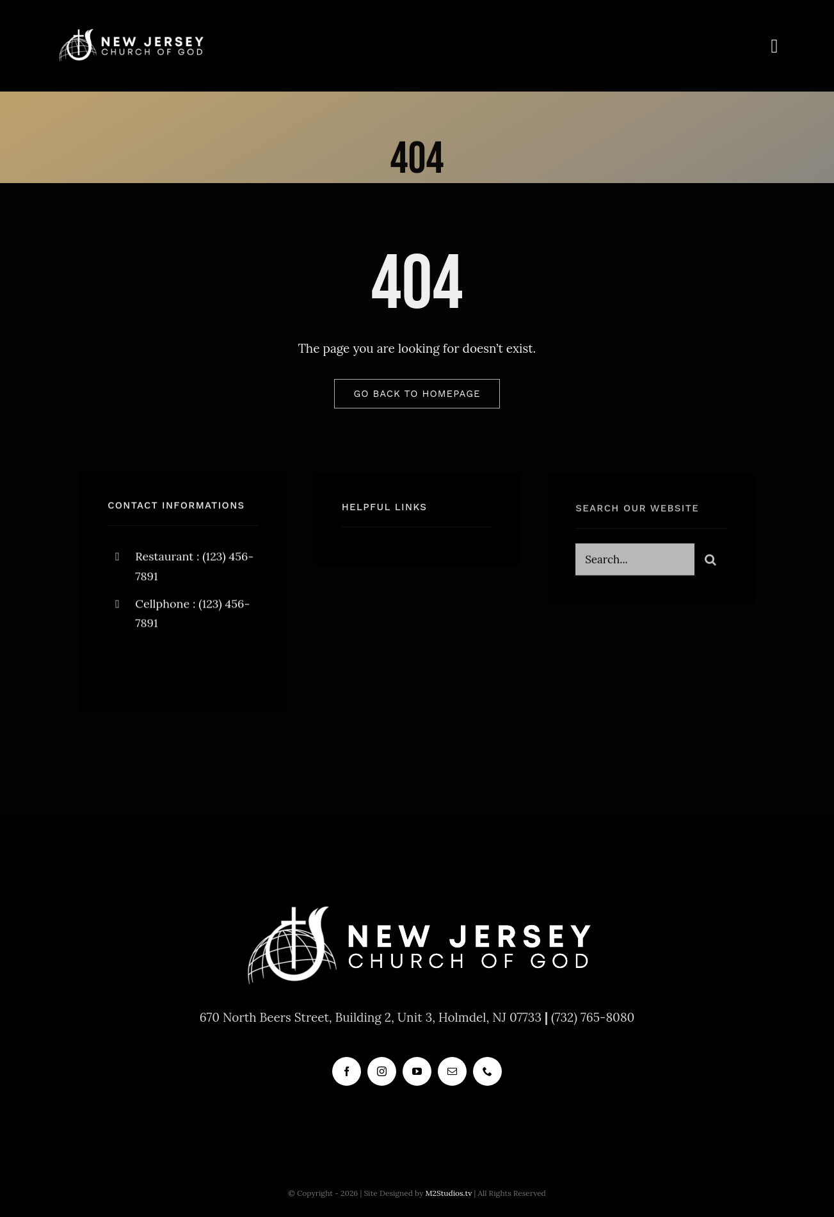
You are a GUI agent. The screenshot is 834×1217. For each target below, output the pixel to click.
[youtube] (417, 1071)
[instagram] (192, 666)
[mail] (452, 1071)
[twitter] (157, 666)
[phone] (487, 1071)
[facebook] (122, 666)
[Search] (710, 563)
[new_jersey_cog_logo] (130, 31)
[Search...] (634, 563)
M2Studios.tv (448, 1193)
